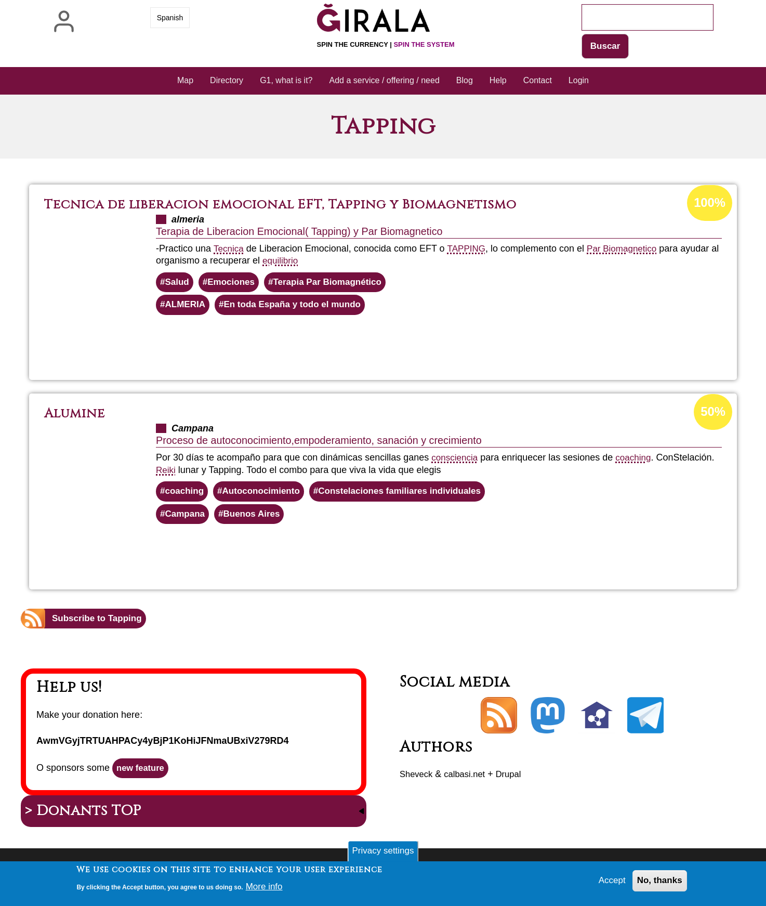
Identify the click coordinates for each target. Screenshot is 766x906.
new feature (142, 774)
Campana (186, 518)
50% (712, 415)
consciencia (455, 460)
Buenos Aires (256, 518)
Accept (609, 882)
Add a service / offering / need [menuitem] (384, 81)
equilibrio (291, 261)
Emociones (234, 284)
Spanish (170, 18)
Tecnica (229, 249)
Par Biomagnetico (627, 249)
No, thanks (658, 882)
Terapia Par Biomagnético (335, 284)
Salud (178, 284)
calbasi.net (469, 779)
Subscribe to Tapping (99, 624)
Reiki (166, 472)
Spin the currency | (386, 44)
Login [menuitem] (579, 81)
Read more (401, 346)
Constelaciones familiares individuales (412, 494)
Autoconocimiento (266, 494)
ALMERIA (186, 307)
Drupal (516, 779)
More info (265, 887)
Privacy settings (383, 851)
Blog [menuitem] (464, 81)
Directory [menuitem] (226, 81)
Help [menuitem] (498, 81)
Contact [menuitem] (537, 81)
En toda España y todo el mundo (299, 307)
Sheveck (417, 779)
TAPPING (468, 249)
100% (708, 204)
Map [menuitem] (185, 81)
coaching (637, 460)
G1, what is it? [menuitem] (286, 81)
